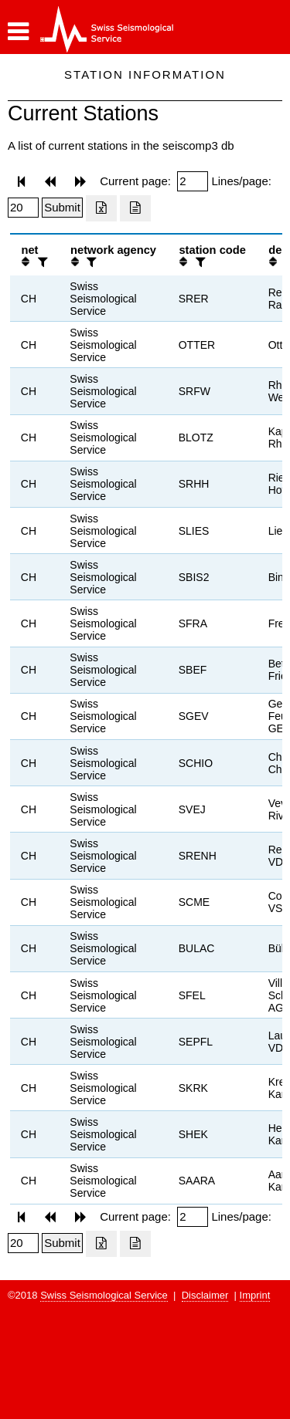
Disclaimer (205, 1295)
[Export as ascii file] (135, 208)
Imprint (255, 1295)
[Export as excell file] (101, 208)
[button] (18, 31)
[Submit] (62, 208)
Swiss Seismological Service (104, 1295)
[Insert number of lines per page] (23, 208)
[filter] (41, 262)
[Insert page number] (192, 181)
